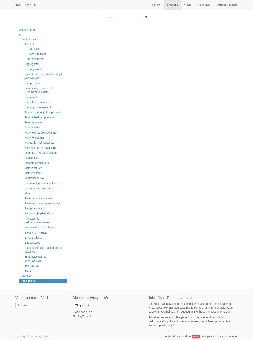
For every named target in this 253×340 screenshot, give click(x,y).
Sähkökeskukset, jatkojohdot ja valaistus (43, 249)
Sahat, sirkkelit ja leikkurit (40, 227)
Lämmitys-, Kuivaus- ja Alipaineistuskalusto (38, 90)
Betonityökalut (33, 69)
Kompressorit (33, 83)
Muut (28, 193)
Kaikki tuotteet (26, 29)
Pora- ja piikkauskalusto (39, 198)
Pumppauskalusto (35, 208)
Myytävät (26, 275)
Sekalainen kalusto (36, 232)
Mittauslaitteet (33, 173)
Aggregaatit (32, 64)
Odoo (196, 337)
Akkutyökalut (32, 127)
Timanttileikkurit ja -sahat (40, 117)
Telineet (29, 44)
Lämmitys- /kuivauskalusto (41, 152)
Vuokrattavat (29, 39)
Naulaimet (31, 97)
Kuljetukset (28, 280)
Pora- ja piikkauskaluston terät (43, 203)
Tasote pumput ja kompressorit (43, 112)
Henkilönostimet (34, 137)
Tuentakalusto (33, 122)
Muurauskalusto (34, 178)
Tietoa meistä (185, 298)
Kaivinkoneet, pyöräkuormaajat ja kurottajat (43, 76)
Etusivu (22, 305)
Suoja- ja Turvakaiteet (38, 107)
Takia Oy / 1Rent (28, 5)
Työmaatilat (32, 265)
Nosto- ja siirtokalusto (38, 188)
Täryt (28, 270)
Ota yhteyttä (82, 305)
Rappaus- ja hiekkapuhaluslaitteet (37, 220)
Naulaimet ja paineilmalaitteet (42, 183)
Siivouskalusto (33, 237)
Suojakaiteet (32, 242)
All (19, 34)
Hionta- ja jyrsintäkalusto (39, 142)
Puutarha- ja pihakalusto (39, 213)
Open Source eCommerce (221, 336)
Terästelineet (35, 59)
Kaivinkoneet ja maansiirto (40, 147)
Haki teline (34, 48)
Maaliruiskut (32, 157)
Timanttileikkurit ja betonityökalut (35, 258)
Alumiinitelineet (37, 53)
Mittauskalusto (33, 168)
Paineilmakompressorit (38, 102)
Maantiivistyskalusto (37, 162)
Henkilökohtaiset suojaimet (41, 132)
